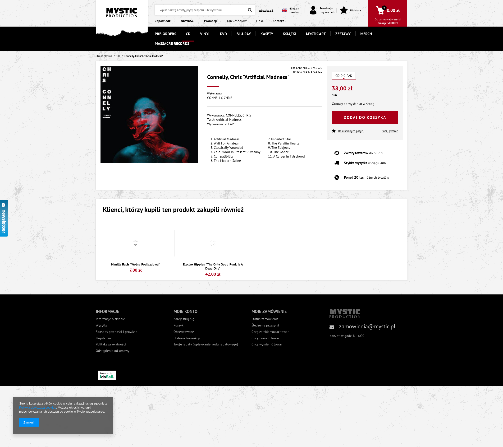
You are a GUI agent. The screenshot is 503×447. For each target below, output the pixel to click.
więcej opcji (266, 10)
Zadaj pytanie (390, 131)
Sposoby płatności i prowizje (116, 332)
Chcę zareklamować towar (270, 332)
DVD (223, 33)
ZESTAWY (343, 33)
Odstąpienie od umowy (112, 351)
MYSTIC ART (316, 33)
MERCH (366, 33)
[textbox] (205, 10)
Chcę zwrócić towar (265, 338)
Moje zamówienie (269, 311)
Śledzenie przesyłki (265, 325)
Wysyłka (102, 325)
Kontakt (278, 21)
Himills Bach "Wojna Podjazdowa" (135, 264)
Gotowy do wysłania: (347, 104)
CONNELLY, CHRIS (219, 98)
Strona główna (104, 56)
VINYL (205, 33)
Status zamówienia (265, 319)
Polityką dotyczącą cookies (37, 407)
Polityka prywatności (111, 344)
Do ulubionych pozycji (348, 131)
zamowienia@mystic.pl (367, 326)
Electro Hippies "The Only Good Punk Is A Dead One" (213, 266)
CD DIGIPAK (343, 76)
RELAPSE (230, 124)
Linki (259, 21)
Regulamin (103, 338)
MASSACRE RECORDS (172, 43)
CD (188, 33)
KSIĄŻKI (289, 33)
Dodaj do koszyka (365, 117)
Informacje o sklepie (110, 319)
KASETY (267, 33)
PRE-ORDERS (165, 33)
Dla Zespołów (237, 21)
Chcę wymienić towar (267, 344)
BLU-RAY (244, 33)
